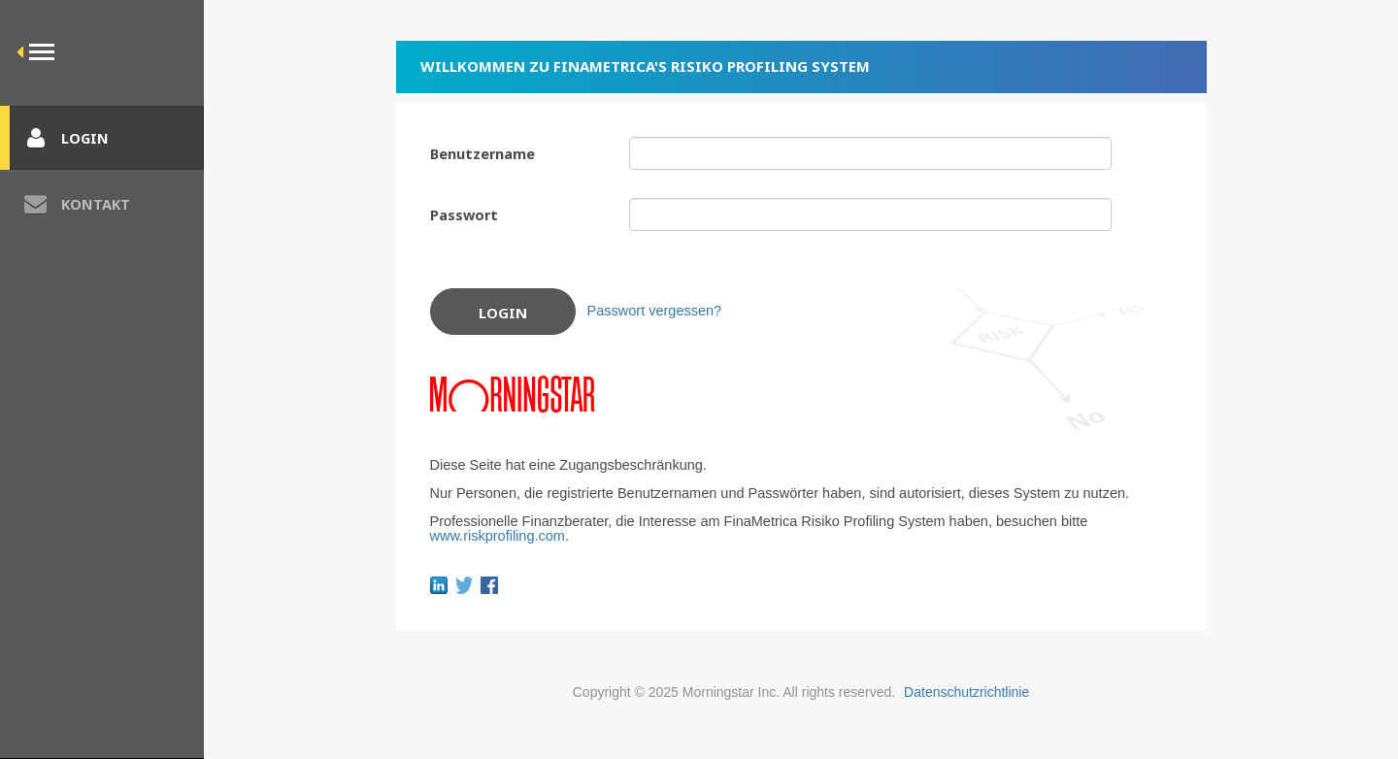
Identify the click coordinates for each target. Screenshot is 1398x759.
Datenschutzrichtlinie (966, 692)
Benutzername (482, 153)
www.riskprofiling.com (497, 536)
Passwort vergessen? (654, 310)
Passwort (464, 214)
